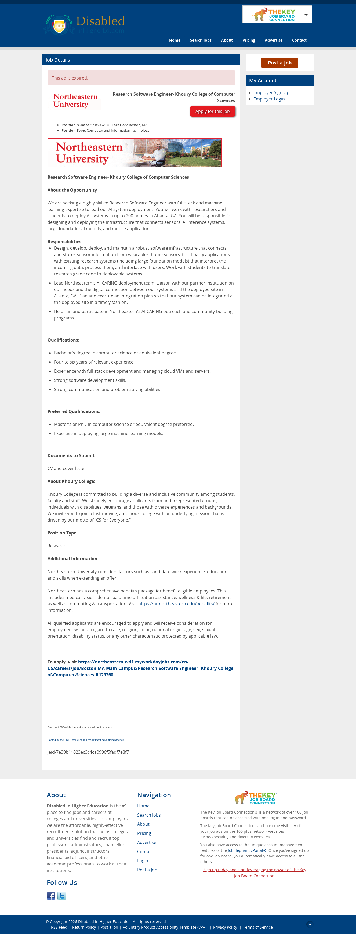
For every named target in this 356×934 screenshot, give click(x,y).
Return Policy (84, 927)
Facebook (51, 896)
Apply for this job (212, 111)
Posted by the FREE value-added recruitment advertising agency (86, 739)
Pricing (248, 40)
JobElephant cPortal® (247, 850)
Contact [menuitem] (145, 851)
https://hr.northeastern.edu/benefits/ (176, 604)
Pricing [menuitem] (144, 833)
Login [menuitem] (142, 861)
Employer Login (269, 99)
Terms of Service (258, 927)
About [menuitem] (143, 824)
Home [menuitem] (143, 806)
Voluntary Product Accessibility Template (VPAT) (165, 927)
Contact (299, 40)
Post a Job (280, 62)
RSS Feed (59, 927)
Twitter (61, 896)
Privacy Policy (225, 927)
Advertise (273, 40)
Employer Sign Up (271, 92)
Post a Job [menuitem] (147, 870)
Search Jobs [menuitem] (149, 815)
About (227, 40)
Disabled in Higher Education (104, 921)
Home (174, 40)
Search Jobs (201, 40)
